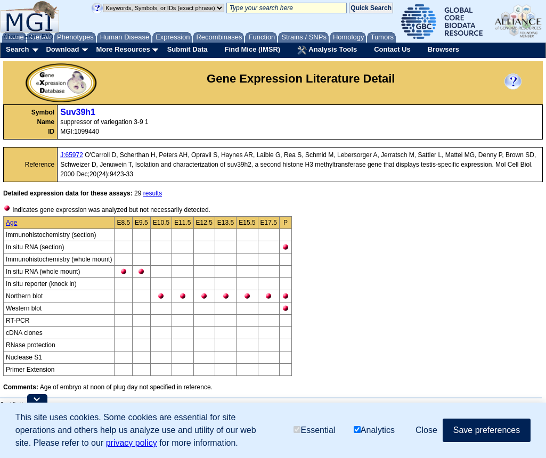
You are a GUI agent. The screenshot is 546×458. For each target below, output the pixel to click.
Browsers (443, 49)
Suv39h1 (77, 112)
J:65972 (71, 155)
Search (17, 49)
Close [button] (426, 430)
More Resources (123, 49)
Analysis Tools (327, 50)
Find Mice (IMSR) (252, 49)
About (11, 36)
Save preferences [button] (486, 430)
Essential (314, 430)
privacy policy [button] (131, 442)
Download (62, 49)
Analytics (374, 430)
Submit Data (187, 49)
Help (30, 36)
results (152, 193)
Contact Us (392, 49)
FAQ (47, 36)
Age (11, 222)
